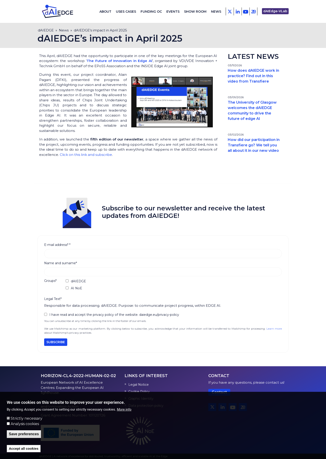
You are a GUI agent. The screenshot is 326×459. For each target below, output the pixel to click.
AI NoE (76, 288)
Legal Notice (138, 385)
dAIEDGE (46, 30)
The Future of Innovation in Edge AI (119, 61)
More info (124, 409)
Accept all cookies (23, 448)
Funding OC (151, 12)
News (216, 12)
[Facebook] (238, 11)
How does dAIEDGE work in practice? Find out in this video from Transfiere (253, 75)
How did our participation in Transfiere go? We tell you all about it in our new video (254, 145)
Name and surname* (60, 263)
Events (173, 12)
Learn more (274, 328)
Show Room (195, 12)
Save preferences (24, 434)
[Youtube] (245, 11)
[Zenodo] (253, 11)
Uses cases (126, 12)
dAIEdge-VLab (275, 11)
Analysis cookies (25, 424)
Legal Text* (53, 299)
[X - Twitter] (230, 11)
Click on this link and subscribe (86, 154)
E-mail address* (57, 245)
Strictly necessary (26, 418)
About (105, 12)
